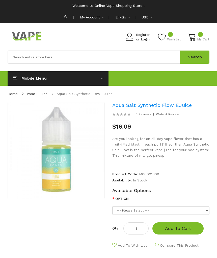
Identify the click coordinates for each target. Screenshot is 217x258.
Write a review (167, 114)
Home (13, 94)
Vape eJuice (37, 94)
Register (143, 35)
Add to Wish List (132, 245)
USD (147, 17)
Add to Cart (178, 228)
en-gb (122, 17)
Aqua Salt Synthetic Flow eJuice (85, 94)
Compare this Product (179, 245)
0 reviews (143, 114)
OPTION (122, 199)
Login (145, 39)
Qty (115, 228)
